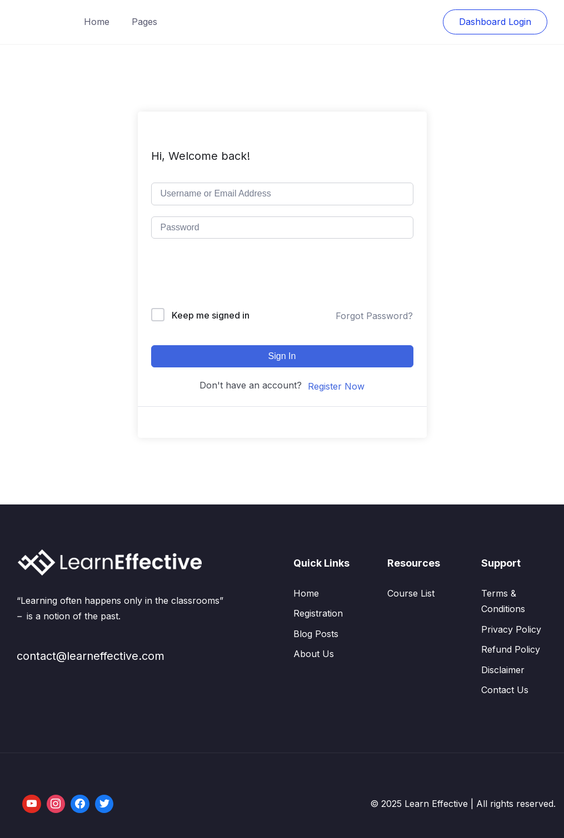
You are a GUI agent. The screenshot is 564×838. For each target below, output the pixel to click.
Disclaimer (503, 669)
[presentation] (226, 275)
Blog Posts (315, 633)
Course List (411, 593)
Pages (144, 21)
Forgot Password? (374, 315)
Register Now (336, 386)
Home (96, 21)
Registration (318, 613)
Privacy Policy (511, 629)
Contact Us (504, 689)
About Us (313, 653)
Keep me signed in (210, 315)
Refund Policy (510, 649)
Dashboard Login (495, 21)
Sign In (282, 356)
